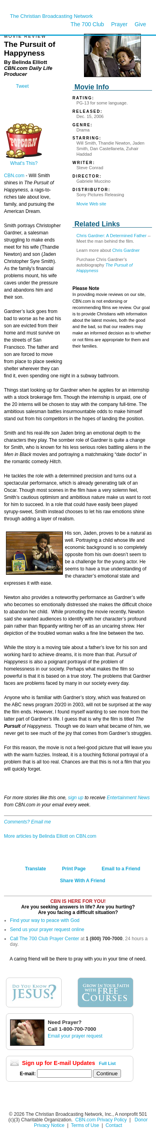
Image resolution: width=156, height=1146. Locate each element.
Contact (113, 1125)
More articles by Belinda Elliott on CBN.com (50, 836)
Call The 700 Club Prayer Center (44, 938)
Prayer (119, 24)
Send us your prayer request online (47, 929)
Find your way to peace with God (45, 920)
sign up (76, 797)
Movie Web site (91, 203)
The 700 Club (87, 24)
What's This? (24, 161)
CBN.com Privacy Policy (101, 1120)
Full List (107, 1063)
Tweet (22, 86)
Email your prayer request (75, 1036)
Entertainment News (128, 797)
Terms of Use (85, 1125)
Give (140, 24)
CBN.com (14, 175)
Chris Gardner (126, 250)
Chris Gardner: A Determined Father (111, 235)
